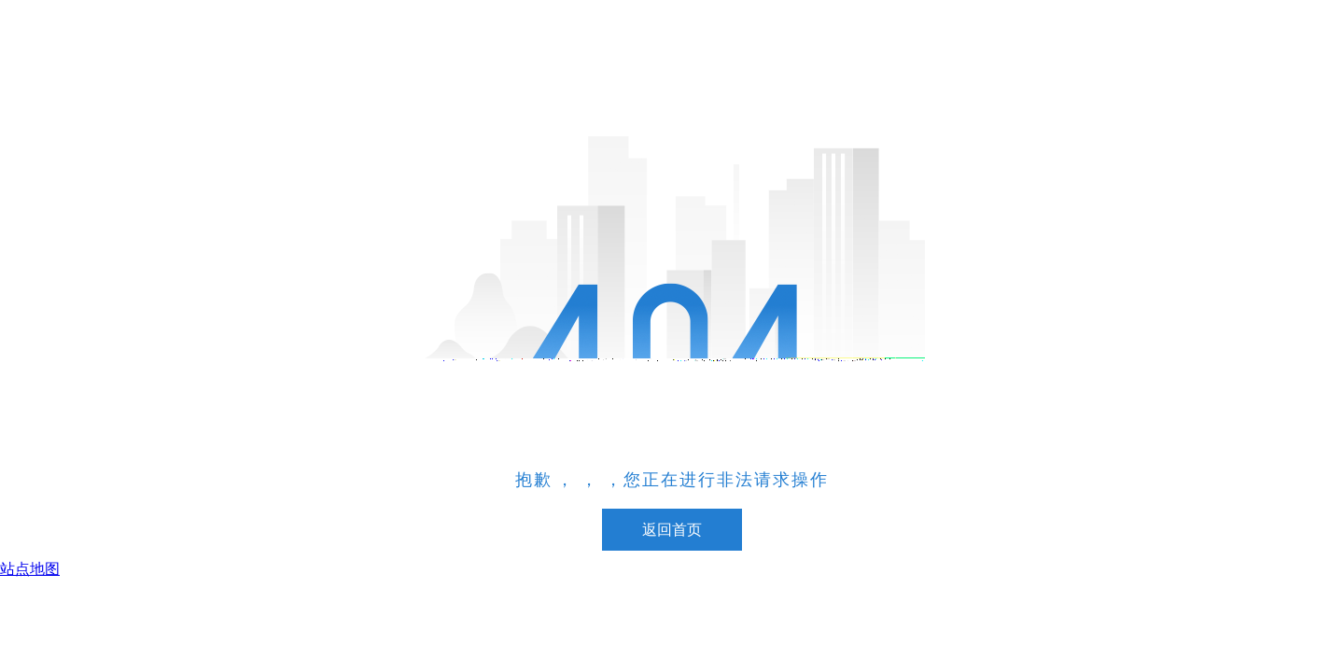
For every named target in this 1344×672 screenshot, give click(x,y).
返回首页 (672, 530)
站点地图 (30, 569)
